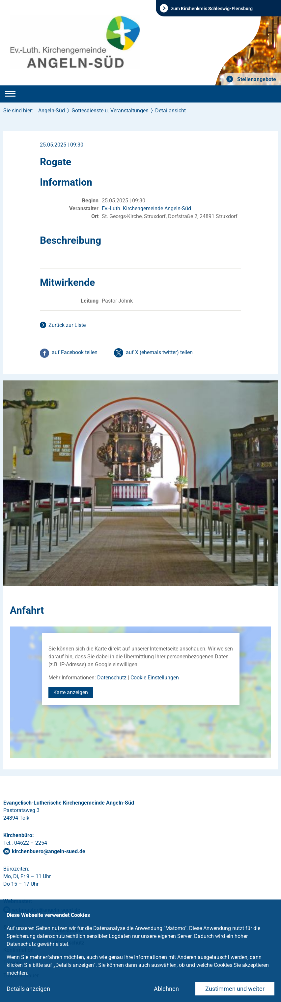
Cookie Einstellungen (154, 677)
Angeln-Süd (51, 110)
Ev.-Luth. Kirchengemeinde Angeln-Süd (146, 208)
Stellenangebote (256, 79)
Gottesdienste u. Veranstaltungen (110, 110)
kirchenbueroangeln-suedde (48, 851)
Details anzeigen (28, 988)
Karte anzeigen (70, 692)
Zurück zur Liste (67, 325)
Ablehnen (166, 988)
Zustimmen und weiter (235, 988)
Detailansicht (170, 110)
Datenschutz (111, 677)
